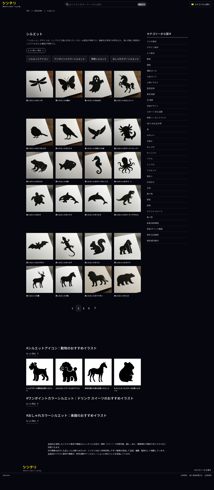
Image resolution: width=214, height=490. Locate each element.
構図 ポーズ (152, 70)
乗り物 (150, 193)
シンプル (150, 164)
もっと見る (32, 353)
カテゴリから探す (200, 4)
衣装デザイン (152, 105)
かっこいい (151, 152)
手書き (150, 141)
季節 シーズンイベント (156, 117)
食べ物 (150, 217)
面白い (150, 176)
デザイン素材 (152, 47)
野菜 (149, 199)
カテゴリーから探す (202, 470)
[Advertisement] (107, 18)
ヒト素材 (150, 53)
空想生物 (150, 88)
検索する (141, 4)
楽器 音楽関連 (153, 223)
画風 (149, 64)
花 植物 (150, 100)
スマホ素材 (151, 41)
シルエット (151, 170)
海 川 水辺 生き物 (154, 123)
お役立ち (150, 182)
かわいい (150, 135)
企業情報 (208, 475)
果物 (149, 205)
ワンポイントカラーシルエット (69, 58)
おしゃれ (150, 146)
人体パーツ (151, 76)
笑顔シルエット (98, 58)
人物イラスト (152, 82)
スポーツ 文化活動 (155, 111)
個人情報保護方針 (196, 475)
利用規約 (184, 475)
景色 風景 (151, 94)
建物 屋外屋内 (153, 240)
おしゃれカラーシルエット (126, 58)
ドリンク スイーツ (155, 211)
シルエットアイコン (38, 58)
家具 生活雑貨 (153, 234)
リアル (150, 158)
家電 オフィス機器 (155, 228)
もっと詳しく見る (36, 50)
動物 (149, 59)
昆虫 (149, 187)
